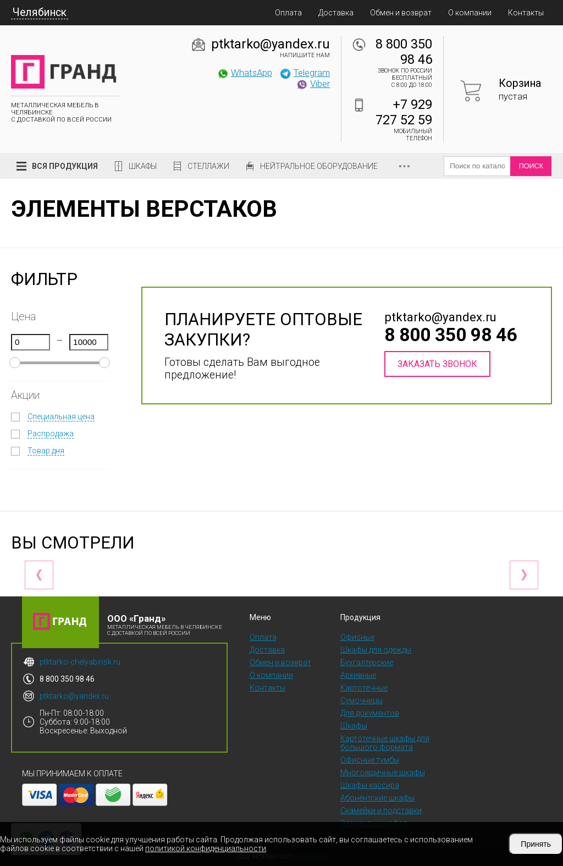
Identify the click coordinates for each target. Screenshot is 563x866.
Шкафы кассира (369, 785)
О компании (470, 12)
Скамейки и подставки (381, 810)
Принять (536, 844)
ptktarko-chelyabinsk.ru (80, 661)
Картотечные (364, 687)
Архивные (358, 675)
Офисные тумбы (369, 759)
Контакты (526, 12)
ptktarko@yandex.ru (270, 44)
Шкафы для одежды (375, 649)
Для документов (369, 713)
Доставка (336, 12)
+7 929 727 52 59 (404, 112)
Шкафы (143, 166)
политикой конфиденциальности (205, 848)
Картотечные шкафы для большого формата (384, 743)
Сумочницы (361, 700)
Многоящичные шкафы (382, 772)
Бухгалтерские (366, 662)
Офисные (357, 637)
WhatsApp (244, 72)
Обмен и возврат (401, 12)
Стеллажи (208, 166)
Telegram (304, 72)
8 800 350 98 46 (404, 51)
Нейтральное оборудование (319, 166)
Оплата (288, 12)
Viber (313, 83)
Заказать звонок (437, 364)
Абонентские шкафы (377, 797)
